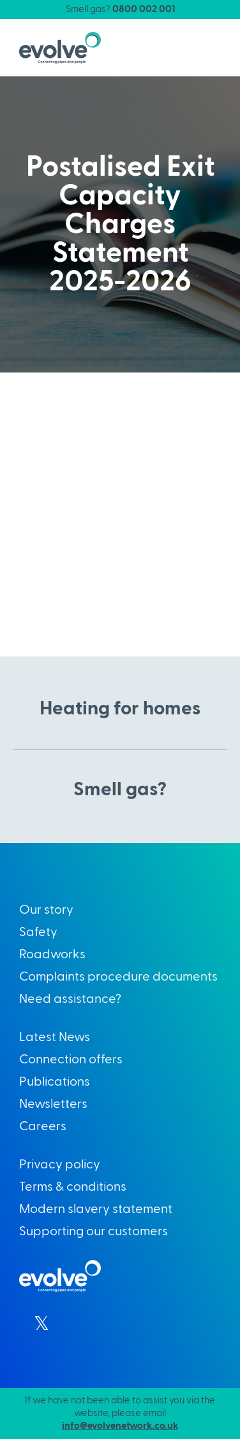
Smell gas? (120, 9)
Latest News (54, 1037)
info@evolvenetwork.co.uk (120, 1426)
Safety (38, 932)
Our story (46, 910)
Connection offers (71, 1059)
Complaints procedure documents (118, 976)
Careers (42, 1126)
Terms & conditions (72, 1186)
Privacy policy (59, 1164)
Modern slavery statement (95, 1209)
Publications (54, 1081)
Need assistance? (70, 999)
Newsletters (53, 1104)
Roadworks (52, 954)
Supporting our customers (93, 1231)
